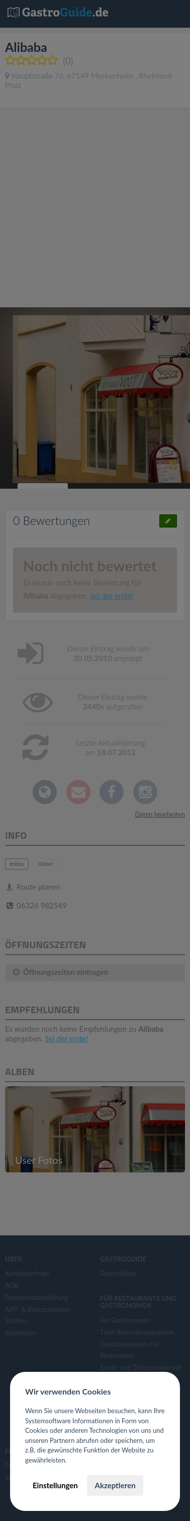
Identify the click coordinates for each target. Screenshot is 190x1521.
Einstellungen (55, 1485)
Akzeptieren (114, 1485)
